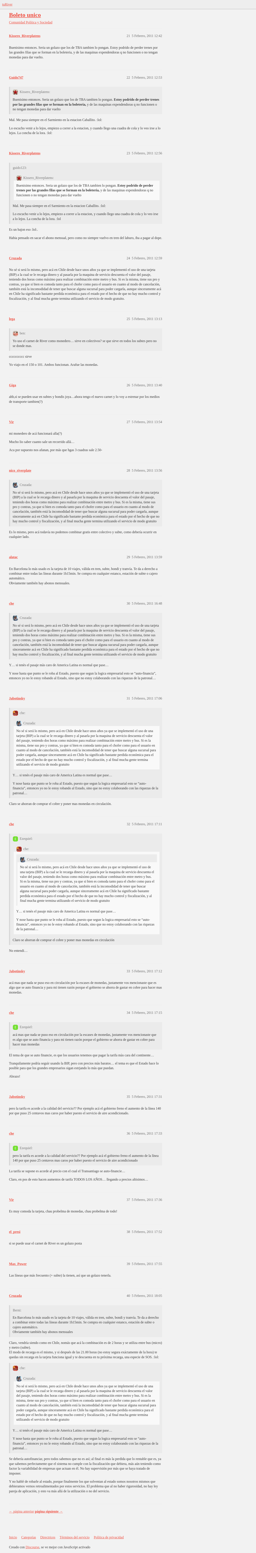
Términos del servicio (75, 1537)
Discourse (32, 1547)
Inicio (13, 1537)
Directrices (47, 1537)
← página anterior (21, 1511)
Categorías (28, 1537)
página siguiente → (49, 1511)
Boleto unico (25, 15)
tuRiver (7, 4)
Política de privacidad (109, 1537)
